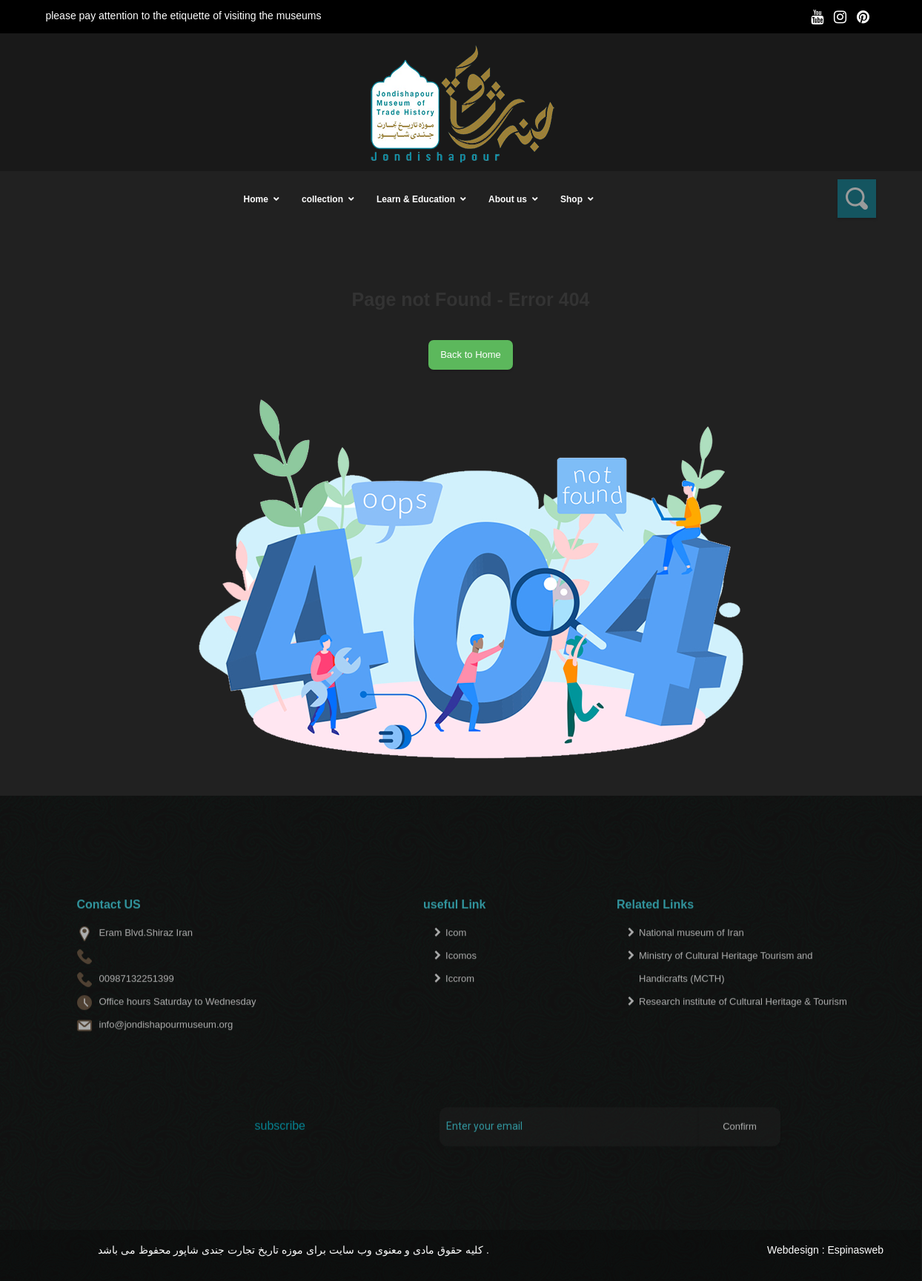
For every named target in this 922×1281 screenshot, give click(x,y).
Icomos (461, 979)
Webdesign (793, 1250)
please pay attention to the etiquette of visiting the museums (183, 15)
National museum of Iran (691, 956)
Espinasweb (856, 1250)
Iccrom (459, 1002)
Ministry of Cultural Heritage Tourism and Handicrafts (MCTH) (726, 991)
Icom (455, 956)
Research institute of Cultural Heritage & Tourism (743, 1025)
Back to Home (470, 354)
